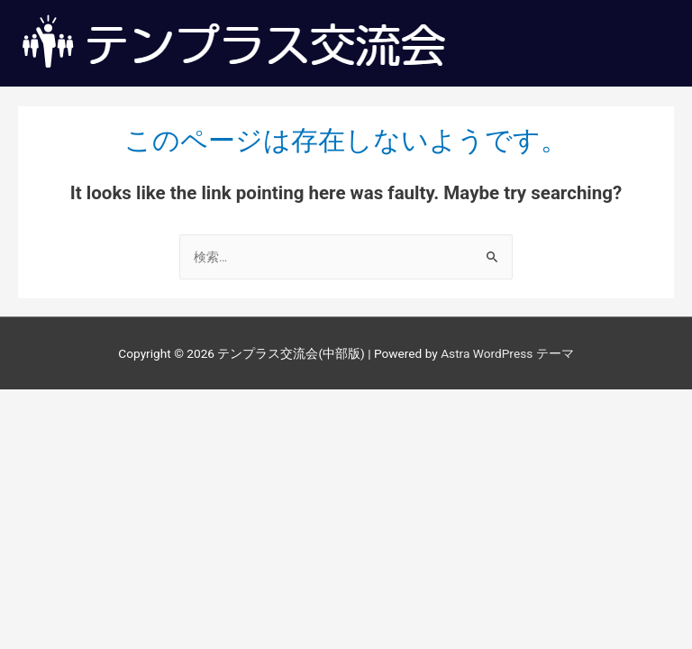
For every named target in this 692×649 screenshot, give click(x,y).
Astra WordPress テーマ (507, 353)
